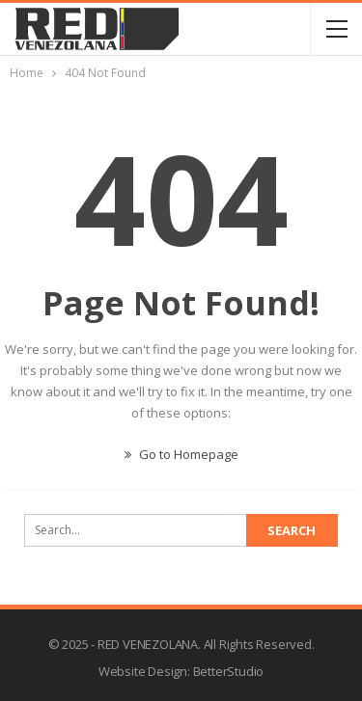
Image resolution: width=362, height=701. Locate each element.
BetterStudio (229, 671)
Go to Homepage (181, 454)
